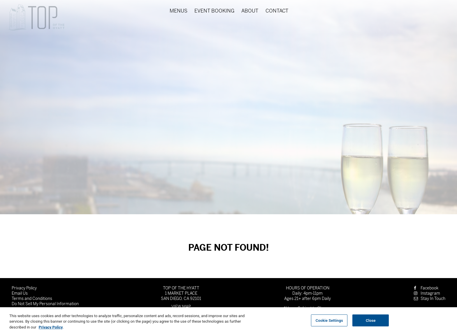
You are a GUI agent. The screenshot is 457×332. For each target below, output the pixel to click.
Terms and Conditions (32, 298)
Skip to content (24, 27)
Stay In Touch (429, 298)
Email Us (20, 293)
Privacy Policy (24, 288)
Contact (277, 10)
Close (371, 322)
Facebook (426, 288)
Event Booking (214, 10)
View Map (181, 306)
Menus (178, 10)
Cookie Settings (329, 322)
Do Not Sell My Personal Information (45, 303)
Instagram (427, 293)
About (250, 10)
